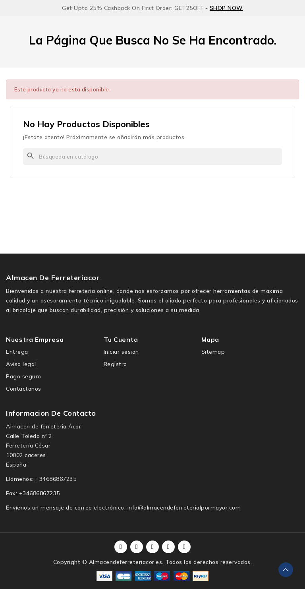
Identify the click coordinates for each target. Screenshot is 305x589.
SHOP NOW (226, 8)
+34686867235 (55, 478)
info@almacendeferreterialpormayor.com (184, 507)
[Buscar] (152, 156)
